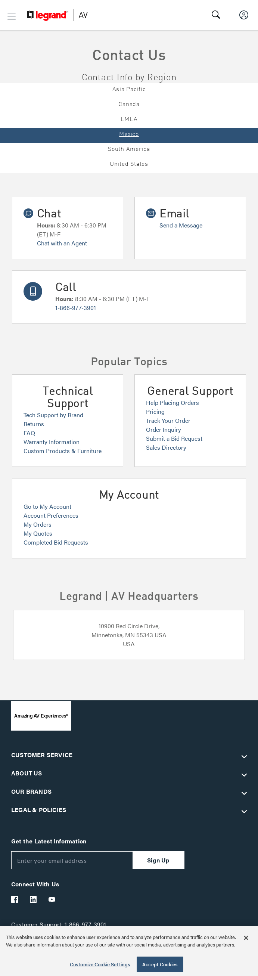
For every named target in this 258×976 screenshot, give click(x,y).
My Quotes (38, 533)
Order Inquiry (163, 429)
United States (129, 164)
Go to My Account (47, 506)
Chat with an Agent (62, 243)
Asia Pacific (129, 90)
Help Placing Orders (172, 402)
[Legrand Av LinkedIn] (33, 899)
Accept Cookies (160, 964)
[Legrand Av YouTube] (52, 899)
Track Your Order (168, 420)
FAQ (29, 432)
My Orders (38, 524)
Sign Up (158, 860)
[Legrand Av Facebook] (15, 899)
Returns (34, 423)
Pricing (155, 411)
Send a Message (180, 225)
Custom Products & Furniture (63, 450)
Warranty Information (52, 441)
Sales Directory (166, 447)
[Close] (246, 938)
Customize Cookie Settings (100, 964)
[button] (11, 16)
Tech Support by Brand (53, 414)
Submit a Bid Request (174, 438)
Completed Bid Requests (56, 542)
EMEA (129, 120)
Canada (129, 105)
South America (129, 149)
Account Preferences (51, 515)
